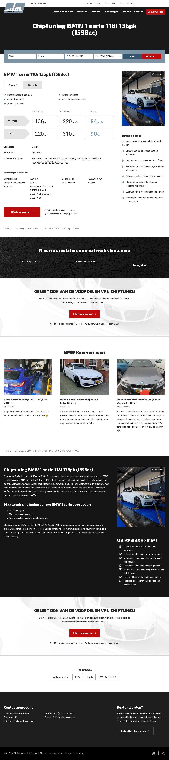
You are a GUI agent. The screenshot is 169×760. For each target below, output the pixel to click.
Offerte (150, 56)
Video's (106, 3)
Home (89, 3)
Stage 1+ (32, 85)
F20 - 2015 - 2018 (108, 677)
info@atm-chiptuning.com (63, 717)
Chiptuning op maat (62, 11)
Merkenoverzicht (60, 677)
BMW (77, 677)
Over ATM (124, 3)
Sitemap (33, 753)
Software (82, 11)
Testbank (95, 11)
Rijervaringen (111, 11)
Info (132, 56)
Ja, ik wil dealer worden (133, 731)
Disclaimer (79, 753)
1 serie (90, 677)
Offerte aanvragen (20, 212)
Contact (138, 11)
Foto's (115, 3)
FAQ (133, 3)
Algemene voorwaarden (51, 753)
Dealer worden (155, 11)
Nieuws (97, 3)
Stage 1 (13, 85)
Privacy (68, 753)
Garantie (126, 11)
